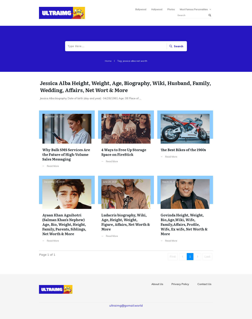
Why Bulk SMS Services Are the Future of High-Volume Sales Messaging (67, 141)
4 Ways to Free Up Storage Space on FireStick (126, 141)
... (140, 98)
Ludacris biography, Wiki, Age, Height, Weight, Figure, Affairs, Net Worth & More (126, 211)
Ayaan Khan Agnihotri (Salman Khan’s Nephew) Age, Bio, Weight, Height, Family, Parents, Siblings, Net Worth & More (67, 211)
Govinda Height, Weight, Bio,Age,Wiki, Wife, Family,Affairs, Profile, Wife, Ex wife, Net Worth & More (185, 211)
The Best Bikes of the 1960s (185, 141)
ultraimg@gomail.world (126, 305)
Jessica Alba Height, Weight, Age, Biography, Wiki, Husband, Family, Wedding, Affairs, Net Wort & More (125, 86)
